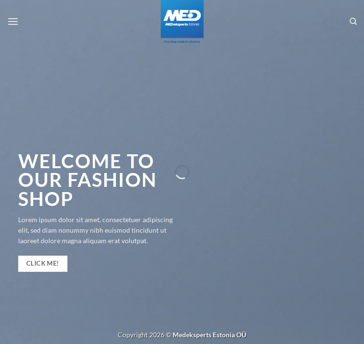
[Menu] (13, 21)
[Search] (353, 21)
